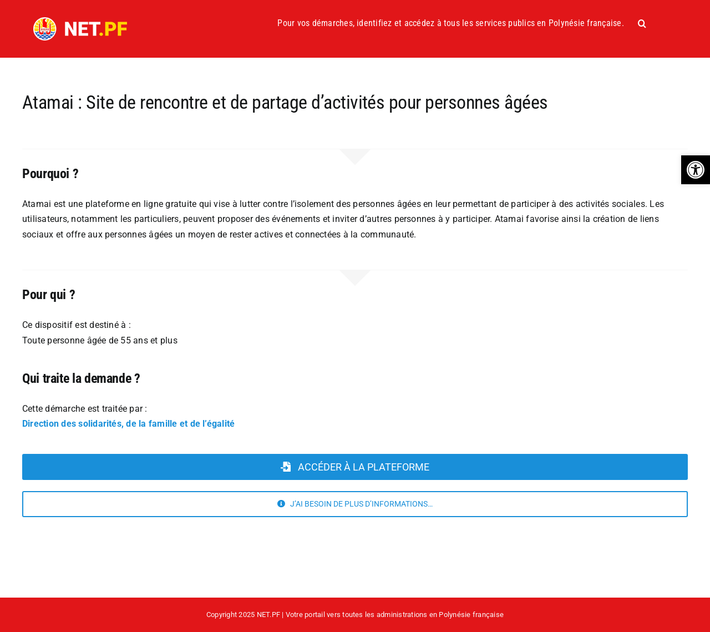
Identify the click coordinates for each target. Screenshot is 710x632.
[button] (695, 169)
